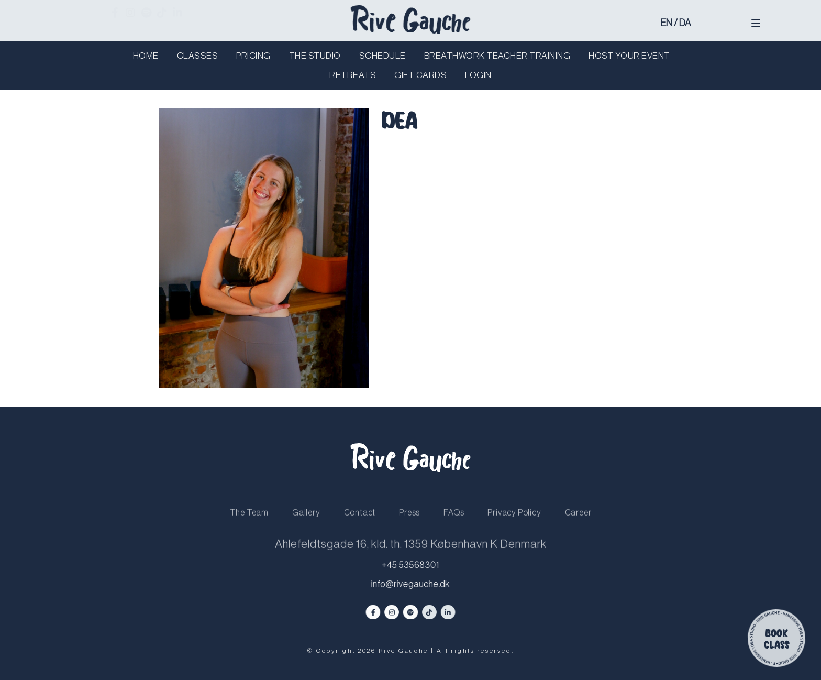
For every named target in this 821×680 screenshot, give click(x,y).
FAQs (453, 521)
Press (409, 521)
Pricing (253, 55)
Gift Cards (420, 75)
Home (146, 55)
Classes (197, 55)
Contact (360, 521)
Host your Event (629, 55)
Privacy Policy (514, 521)
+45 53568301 (410, 565)
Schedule (382, 55)
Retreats (352, 75)
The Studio (315, 55)
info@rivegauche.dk (410, 584)
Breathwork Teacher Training (497, 55)
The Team (249, 521)
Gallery (306, 521)
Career (578, 521)
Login (478, 75)
